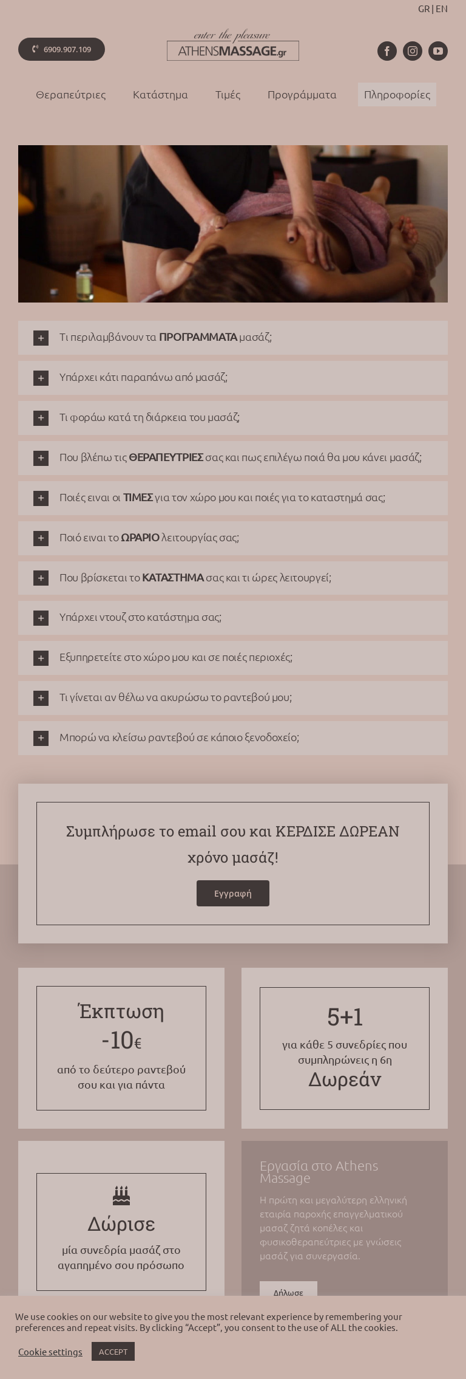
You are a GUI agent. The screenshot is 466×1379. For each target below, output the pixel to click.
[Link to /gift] (121, 1195)
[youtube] (438, 51)
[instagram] (412, 51)
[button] (233, 338)
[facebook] (387, 51)
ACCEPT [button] (113, 1351)
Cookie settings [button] (50, 1351)
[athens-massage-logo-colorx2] (233, 33)
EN (442, 8)
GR (424, 8)
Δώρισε (121, 1223)
